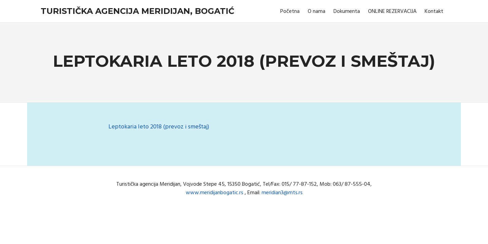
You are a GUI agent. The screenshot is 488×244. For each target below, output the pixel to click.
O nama (316, 11)
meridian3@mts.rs (282, 192)
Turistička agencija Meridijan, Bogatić (137, 11)
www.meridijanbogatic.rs (214, 192)
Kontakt (434, 11)
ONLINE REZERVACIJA (392, 11)
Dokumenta (346, 11)
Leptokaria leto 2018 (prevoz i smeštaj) (158, 127)
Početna (290, 11)
